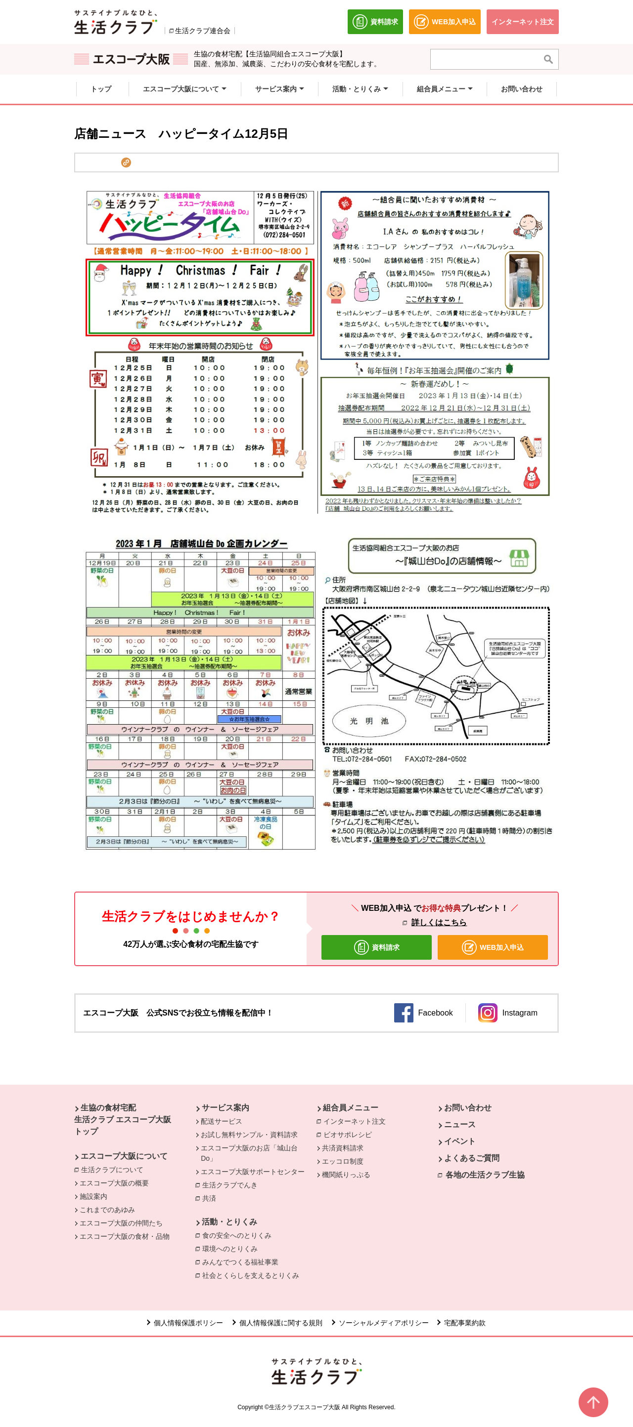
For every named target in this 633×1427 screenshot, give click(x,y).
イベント (460, 1141)
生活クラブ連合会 (202, 30)
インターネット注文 (357, 1120)
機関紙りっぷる (346, 1175)
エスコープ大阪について (124, 1156)
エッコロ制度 (342, 1161)
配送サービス (221, 1121)
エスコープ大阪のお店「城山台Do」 (249, 1153)
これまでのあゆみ (107, 1210)
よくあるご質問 (471, 1158)
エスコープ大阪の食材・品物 (125, 1236)
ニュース (460, 1124)
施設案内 (93, 1196)
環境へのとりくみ (232, 1248)
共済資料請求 (342, 1148)
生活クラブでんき (232, 1185)
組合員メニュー (350, 1107)
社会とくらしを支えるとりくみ (253, 1274)
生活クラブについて (114, 1169)
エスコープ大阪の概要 (114, 1183)
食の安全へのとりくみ (239, 1234)
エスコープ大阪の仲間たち (121, 1223)
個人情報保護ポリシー (188, 1323)
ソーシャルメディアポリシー (384, 1323)
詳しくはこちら (439, 922)
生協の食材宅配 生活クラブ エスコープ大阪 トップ (122, 1119)
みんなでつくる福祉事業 (242, 1261)
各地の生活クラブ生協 (485, 1175)
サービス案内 (225, 1107)
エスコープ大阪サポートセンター (253, 1172)
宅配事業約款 (466, 1323)
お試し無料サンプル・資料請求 (249, 1135)
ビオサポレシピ (350, 1134)
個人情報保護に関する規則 (280, 1323)
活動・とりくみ (229, 1222)
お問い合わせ (468, 1107)
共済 (211, 1197)
